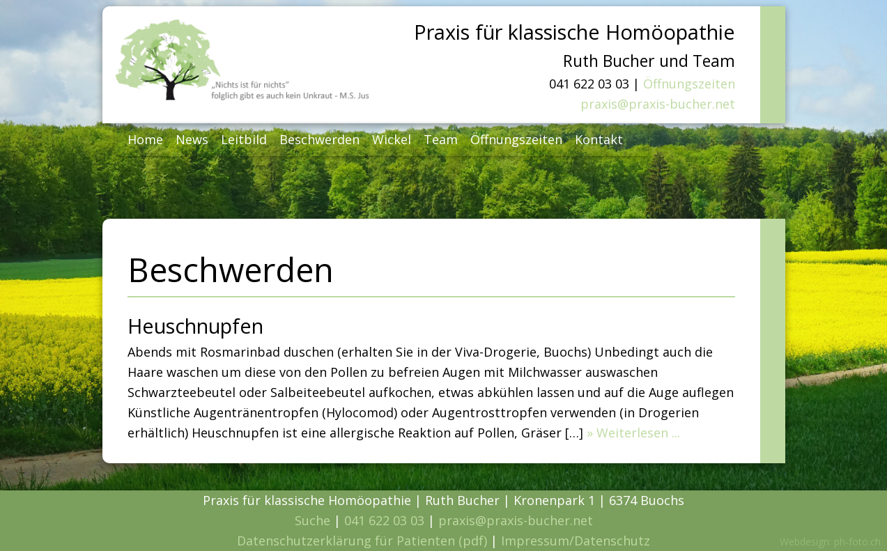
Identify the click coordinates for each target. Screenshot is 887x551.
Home (145, 139)
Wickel (391, 139)
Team (441, 139)
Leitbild (244, 139)
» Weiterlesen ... (633, 432)
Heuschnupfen (195, 325)
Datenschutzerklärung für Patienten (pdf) (362, 540)
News (192, 139)
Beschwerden (319, 139)
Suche (312, 520)
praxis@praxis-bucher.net (657, 103)
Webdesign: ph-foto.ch (830, 541)
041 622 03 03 (384, 520)
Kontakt (599, 139)
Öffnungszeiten (689, 83)
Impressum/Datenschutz (575, 540)
